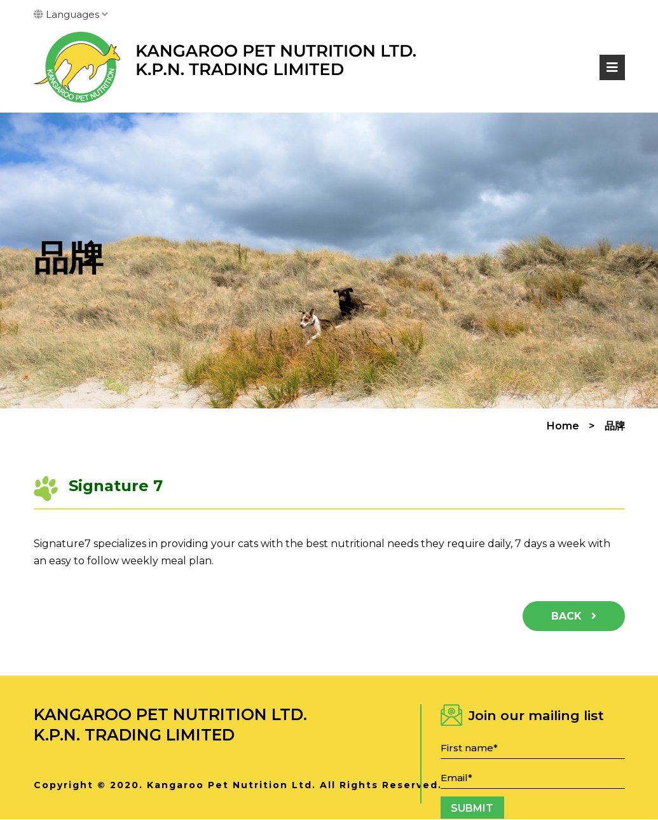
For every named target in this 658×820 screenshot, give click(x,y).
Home (563, 426)
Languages (70, 14)
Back (573, 616)
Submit (472, 808)
